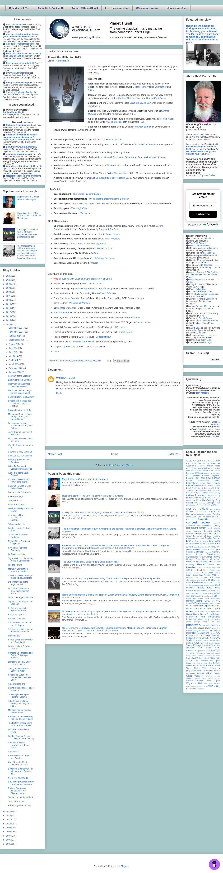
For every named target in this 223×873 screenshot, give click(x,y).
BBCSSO (216, 478)
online (205, 603)
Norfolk (216, 596)
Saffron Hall (199, 635)
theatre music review (195, 665)
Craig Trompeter (196, 284)
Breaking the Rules (118, 173)
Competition (13, 752)
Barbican (198, 473)
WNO (210, 686)
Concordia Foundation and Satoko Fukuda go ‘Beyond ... (20, 655)
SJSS (196, 643)
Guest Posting (200, 561)
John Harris (111, 203)
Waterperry (199, 676)
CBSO (214, 505)
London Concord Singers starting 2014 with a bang (21, 737)
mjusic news (209, 582)
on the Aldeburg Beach (88, 243)
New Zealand (208, 593)
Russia (212, 633)
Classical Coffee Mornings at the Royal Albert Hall (20, 576)
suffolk (208, 656)
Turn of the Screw (16, 801)
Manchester (197, 582)
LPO (208, 580)
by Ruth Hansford (202, 500)
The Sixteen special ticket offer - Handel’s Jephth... (20, 724)
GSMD (189, 561)
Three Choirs (192, 668)
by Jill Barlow (205, 498)
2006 (8, 840)
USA (211, 670)
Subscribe (203, 214)
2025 (8, 280)
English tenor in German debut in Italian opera (85, 479)
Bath (188, 475)
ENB (202, 538)
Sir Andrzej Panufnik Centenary (17, 549)
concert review (198, 522)
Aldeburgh (191, 466)
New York (199, 593)
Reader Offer (191, 628)
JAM (188, 570)
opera (217, 603)
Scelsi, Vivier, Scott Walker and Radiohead (20, 641)
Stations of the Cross (104, 258)
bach (188, 471)
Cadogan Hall (213, 503)
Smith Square (214, 643)
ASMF (204, 468)
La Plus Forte (151, 203)
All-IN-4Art (201, 466)
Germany (216, 552)
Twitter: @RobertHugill (85, 8)
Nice (197, 596)
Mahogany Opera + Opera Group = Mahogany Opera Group (20, 416)
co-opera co (208, 517)
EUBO (217, 541)
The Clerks (87, 194)
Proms (202, 625)
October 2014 (15, 336)
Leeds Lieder (214, 573)
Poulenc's (82, 341)
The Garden (89, 203)
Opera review (125, 332)
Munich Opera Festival (194, 585)
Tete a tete (77, 203)
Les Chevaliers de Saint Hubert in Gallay (111, 178)
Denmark (208, 531)
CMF (200, 517)
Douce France (113, 234)
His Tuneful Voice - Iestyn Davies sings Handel (19, 391)
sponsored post (204, 651)
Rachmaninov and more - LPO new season (19, 385)
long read (201, 580)
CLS (194, 517)
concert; (217, 523)
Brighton (197, 485)
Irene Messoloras (207, 253)
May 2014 (13, 356)
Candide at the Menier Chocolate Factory (18, 763)
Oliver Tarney (205, 267)
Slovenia (204, 643)
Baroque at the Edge (212, 473)
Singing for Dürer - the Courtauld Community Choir (19, 677)
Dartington (197, 531)
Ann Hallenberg (210, 313)
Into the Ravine (15, 565)
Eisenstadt (190, 538)
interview (191, 567)
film (206, 547)
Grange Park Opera (156, 98)
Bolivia (202, 483)
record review (204, 628)
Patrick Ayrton (205, 318)
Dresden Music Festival (205, 533)
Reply (59, 393)
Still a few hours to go (18, 778)
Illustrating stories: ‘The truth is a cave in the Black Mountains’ (93, 495)
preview (192, 625)
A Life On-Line (193, 461)
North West (203, 598)
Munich (217, 582)
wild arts (208, 684)
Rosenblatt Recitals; (195, 633)
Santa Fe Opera (208, 638)
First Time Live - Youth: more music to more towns (18, 591)
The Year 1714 (15, 500)
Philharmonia (191, 619)
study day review (194, 656)
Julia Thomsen (205, 265)
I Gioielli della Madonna (148, 144)
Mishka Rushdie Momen (207, 320)
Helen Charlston (211, 255)
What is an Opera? (16, 504)
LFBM (213, 575)
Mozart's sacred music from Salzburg (93, 288)
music (212, 585)
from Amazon (202, 393)
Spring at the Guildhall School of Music (18, 669)
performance (214, 617)
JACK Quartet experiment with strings (20, 433)
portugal (197, 622)
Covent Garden (198, 528)
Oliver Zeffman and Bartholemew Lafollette (20, 467)
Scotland (190, 640)
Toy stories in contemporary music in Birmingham (21, 559)
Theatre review (132, 317)
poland (188, 622)
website (217, 676)
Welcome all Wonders (79, 303)
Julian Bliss (206, 340)
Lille (196, 578)
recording (216, 628)
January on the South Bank (20, 797)
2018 (8, 308)
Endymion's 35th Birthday (20, 380)
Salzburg (190, 638)
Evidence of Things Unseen (108, 165)
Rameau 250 (14, 636)
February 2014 (16, 368)
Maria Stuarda (125, 157)
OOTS (211, 603)
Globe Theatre (194, 554)
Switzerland (191, 658)
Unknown (61, 377)
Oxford (189, 614)
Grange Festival (212, 557)
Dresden (189, 533)
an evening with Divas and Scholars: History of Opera (85, 278)
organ (213, 612)
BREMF (189, 485)
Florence (204, 549)
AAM (218, 461)
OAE (193, 603)
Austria (211, 468)
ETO (211, 541)
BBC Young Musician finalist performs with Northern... (21, 783)
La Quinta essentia (16, 554)
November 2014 (16, 332)
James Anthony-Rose (199, 306)
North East (191, 598)
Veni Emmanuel (61, 312)
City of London (206, 514)
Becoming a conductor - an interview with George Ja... (20, 771)
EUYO (188, 544)
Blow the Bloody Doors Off (20, 452)
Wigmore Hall (194, 683)
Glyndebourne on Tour (195, 557)
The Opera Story (200, 663)
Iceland (211, 565)
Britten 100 (209, 488)
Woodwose (85, 213)
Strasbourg (201, 653)
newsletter (190, 596)
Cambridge (190, 505)
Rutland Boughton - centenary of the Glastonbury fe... (17, 791)
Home (57, 351)
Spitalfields (191, 650)
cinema (198, 514)
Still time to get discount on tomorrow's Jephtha (20, 630)
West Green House (211, 678)
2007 (8, 836)
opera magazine (212, 606)
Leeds (203, 573)
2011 (8, 819)
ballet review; (215, 471)
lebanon (189, 573)
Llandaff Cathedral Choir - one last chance (20, 663)
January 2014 (15, 372)
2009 (8, 828)
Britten (91, 90)
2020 (8, 300)
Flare (96, 253)
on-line (199, 603)
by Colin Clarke (209, 495)
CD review (120, 327)
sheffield (189, 643)
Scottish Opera (201, 640)
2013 (8, 811)
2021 (8, 296)
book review (213, 483)
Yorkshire (200, 689)
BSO (210, 490)
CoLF (218, 517)
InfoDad (216, 436)
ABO (188, 463)
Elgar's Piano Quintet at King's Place (19, 542)
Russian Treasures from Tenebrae (19, 461)
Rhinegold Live (198, 631)
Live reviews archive (117, 8)
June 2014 (14, 352)
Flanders (196, 549)
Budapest (216, 490)
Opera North (192, 608)
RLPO (211, 631)
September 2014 (17, 340)
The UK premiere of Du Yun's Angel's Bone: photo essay (90, 561)
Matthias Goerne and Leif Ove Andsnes (19, 711)
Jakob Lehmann (206, 335)
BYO (196, 503)
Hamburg (190, 565)
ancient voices (213, 466)
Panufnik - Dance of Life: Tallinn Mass (19, 487)
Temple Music (209, 658)
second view (214, 640)
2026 (8, 276)
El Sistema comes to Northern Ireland (17, 609)
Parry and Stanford (108, 229)
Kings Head (196, 570)
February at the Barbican (19, 376)
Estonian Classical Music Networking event (19, 480)
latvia (218, 570)
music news (204, 587)
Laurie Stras (195, 328)
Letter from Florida (201, 575)
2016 (8, 316)
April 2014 (13, 360)
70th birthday (167, 118)
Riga (206, 631)
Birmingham (191, 483)
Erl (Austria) (196, 541)
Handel (201, 564)
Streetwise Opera (213, 653)
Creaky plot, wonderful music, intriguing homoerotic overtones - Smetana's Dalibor (103, 512)
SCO (218, 638)
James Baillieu (203, 245)
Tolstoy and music (16, 524)
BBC (197, 478)
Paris (203, 617)
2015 (8, 320)
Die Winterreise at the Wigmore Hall (18, 583)
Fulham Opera (214, 549)
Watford (209, 676)
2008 (8, 831)
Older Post (174, 454)
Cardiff (207, 505)
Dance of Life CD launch (19, 492)
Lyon (218, 580)
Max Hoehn (202, 260)
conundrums (207, 526)
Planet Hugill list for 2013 (19, 805)
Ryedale (189, 635)
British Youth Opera (194, 488)
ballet (193, 471)
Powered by (203, 224)
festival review (199, 547)
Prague (205, 622)
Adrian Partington (207, 248)
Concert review (142, 322)
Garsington (199, 552)
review (189, 631)
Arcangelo (190, 468)
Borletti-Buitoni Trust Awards (21, 397)
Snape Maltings (193, 645)
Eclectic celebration (17, 618)
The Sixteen (214, 663)
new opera (190, 593)
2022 (8, 292)
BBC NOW (206, 478)
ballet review (202, 471)
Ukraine (205, 671)
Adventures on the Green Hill (206, 463)
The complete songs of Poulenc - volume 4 (18, 695)
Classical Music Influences (198, 154)
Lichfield (189, 578)
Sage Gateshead (213, 635)
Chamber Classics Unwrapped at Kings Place (18, 745)
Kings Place (209, 570)
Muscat (206, 585)
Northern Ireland (194, 601)
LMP (211, 578)
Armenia (198, 468)
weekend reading (193, 678)
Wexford (189, 681)
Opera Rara (206, 608)
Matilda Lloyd (205, 342)
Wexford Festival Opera (208, 681)
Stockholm (190, 653)
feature (209, 544)
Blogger (124, 866)
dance (188, 531)
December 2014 (16, 328)
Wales (189, 676)
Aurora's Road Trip (16, 684)
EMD (198, 538)
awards (217, 468)
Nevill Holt (215, 590)
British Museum (214, 486)
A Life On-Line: (208, 461)
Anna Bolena (110, 157)
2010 (8, 824)
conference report (193, 526)
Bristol (204, 485)
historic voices (96, 283)
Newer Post (55, 454)
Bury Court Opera (193, 493)
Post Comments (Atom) (121, 465)
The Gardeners (201, 661)
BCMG (189, 480)
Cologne (189, 519)
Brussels (203, 490)
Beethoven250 (203, 481)
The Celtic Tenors (197, 243)
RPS (207, 633)
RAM (213, 625)
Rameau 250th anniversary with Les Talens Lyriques (20, 717)
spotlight (215, 650)
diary (217, 530)
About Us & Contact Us (51, 8)
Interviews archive (176, 8)
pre (212, 622)
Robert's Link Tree (19, 8)
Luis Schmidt (205, 238)
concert (217, 519)
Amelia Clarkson (206, 299)
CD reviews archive (147, 8)
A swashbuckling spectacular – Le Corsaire (17, 517)
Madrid (188, 582)
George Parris (205, 291)
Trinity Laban (209, 668)
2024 (8, 284)
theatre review (213, 665)
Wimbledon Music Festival (197, 686)
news (217, 593)
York (194, 689)
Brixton (197, 490)
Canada (200, 505)
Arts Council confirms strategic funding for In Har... (19, 703)
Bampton (190, 473)
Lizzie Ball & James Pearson (202, 294)
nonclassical (208, 596)
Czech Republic (214, 528)
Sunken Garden (113, 139)
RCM (218, 625)
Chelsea (189, 512)
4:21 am (71, 377)
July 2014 (13, 348)
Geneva (208, 552)
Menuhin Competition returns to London (18, 570)
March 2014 (14, 364)
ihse (218, 565)
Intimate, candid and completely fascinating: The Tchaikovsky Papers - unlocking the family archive (111, 578)
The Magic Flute (79, 208)
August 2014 (15, 344)
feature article (62, 61)
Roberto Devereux (147, 157)
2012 (8, 815)
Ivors (218, 568)
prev (218, 622)
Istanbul (207, 568)
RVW (218, 633)
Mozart (136, 87)
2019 (8, 304)
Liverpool (203, 578)
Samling (197, 638)
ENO (188, 541)
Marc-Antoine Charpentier (153, 87)
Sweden (216, 656)
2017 (8, 312)
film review (212, 547)
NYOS (188, 603)
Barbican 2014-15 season (20, 456)
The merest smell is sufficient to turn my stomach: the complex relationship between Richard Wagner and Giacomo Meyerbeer (27, 252)
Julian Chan (201, 289)
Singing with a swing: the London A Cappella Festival (19, 403)
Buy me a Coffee (207, 175)
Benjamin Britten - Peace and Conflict (19, 756)
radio (208, 625)
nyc (213, 601)
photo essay (203, 619)
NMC (201, 596)
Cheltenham (201, 512)
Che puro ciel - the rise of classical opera (19, 623)
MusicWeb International (209, 429)
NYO (218, 601)
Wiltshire (217, 684)
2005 (8, 844)
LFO (218, 575)
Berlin (217, 480)
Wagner (217, 673)
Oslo (218, 612)
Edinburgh (197, 536)
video (208, 673)
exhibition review (198, 544)
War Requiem (113, 238)
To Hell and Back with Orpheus (18, 536)
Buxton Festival (209, 493)
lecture (196, 573)
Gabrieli (189, 552)
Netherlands (205, 590)
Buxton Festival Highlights (20, 410)
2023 (8, 288)
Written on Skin (143, 126)
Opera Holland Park (195, 606)
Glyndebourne (213, 554)
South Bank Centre (209, 648)
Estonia (205, 541)
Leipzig (189, 575)
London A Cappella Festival (20, 597)
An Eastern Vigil (15, 496)
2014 (8, 324)
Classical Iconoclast (215, 423)
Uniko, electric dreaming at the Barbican (109, 198)
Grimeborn (215, 559)
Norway (207, 601)
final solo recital (114, 122)
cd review (200, 508)
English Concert (212, 538)
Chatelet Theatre (126, 98)
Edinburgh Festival (211, 536)
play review (215, 619)
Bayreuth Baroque (200, 475)
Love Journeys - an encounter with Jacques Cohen (20, 425)
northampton (215, 599)
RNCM (217, 631)
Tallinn (199, 658)
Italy (213, 568)
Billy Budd (81, 152)
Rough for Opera (16, 614)
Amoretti (94, 263)
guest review (214, 561)
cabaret (202, 503)
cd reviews (215, 509)
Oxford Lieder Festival (203, 614)
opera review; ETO (202, 612)
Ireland (200, 568)
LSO (213, 580)
